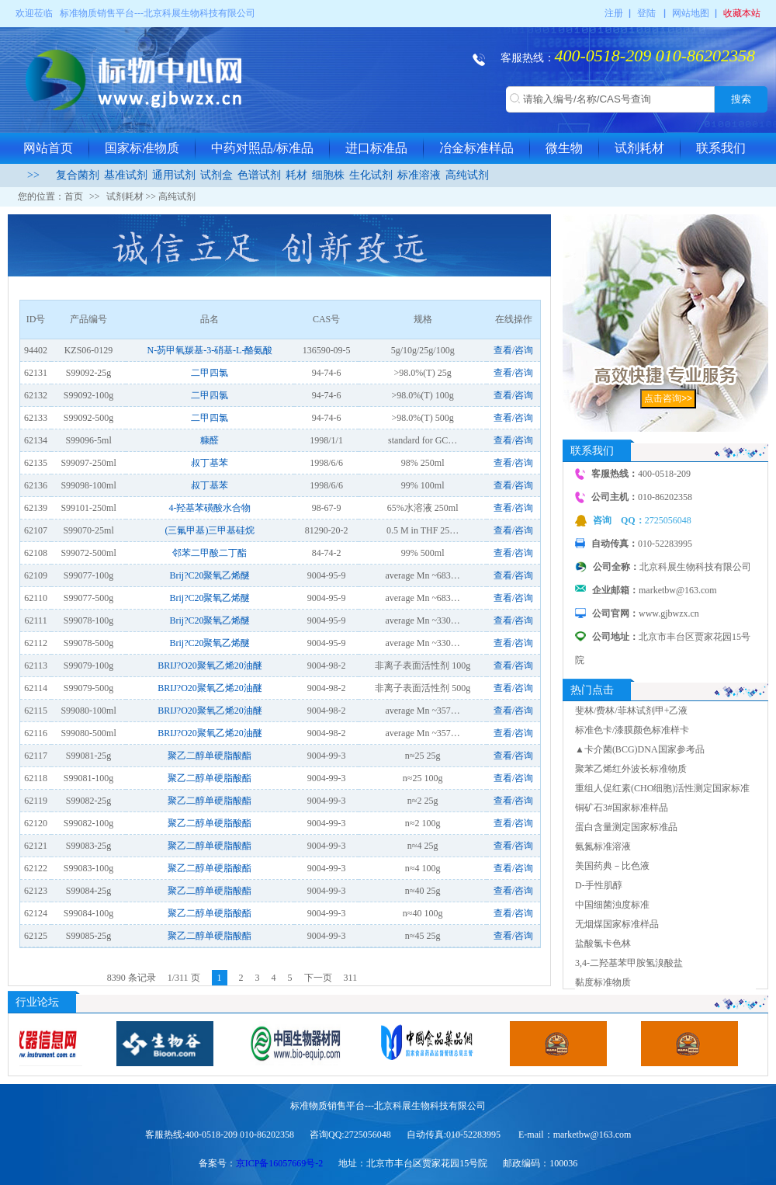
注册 (614, 13)
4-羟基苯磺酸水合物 (209, 507)
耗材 (296, 175)
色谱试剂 (259, 175)
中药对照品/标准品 (262, 148)
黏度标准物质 (603, 982)
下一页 (318, 977)
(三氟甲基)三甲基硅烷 (210, 530)
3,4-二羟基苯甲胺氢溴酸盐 (629, 962)
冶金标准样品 (476, 148)
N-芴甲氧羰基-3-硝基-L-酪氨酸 (209, 350)
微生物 (564, 148)
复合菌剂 (77, 175)
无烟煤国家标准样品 (617, 924)
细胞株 (328, 175)
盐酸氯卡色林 (603, 943)
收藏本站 (741, 13)
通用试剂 (174, 175)
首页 (73, 196)
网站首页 (48, 148)
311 (351, 977)
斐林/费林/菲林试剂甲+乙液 (631, 710)
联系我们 (721, 148)
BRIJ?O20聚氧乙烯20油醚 (210, 665)
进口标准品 (376, 148)
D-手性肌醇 (598, 885)
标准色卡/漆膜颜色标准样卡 (632, 730)
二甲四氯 (209, 372)
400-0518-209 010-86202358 (655, 55)
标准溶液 (419, 175)
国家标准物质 (142, 148)
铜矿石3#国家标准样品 (621, 807)
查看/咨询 (513, 350)
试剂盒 (216, 175)
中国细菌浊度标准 (612, 904)
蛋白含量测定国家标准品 (626, 827)
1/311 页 (184, 977)
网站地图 (690, 13)
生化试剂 (371, 175)
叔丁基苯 (209, 462)
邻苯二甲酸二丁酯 (209, 552)
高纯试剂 (467, 175)
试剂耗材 (639, 148)
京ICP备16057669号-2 (280, 1163)
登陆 (646, 13)
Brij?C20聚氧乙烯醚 (209, 575)
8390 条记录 (131, 977)
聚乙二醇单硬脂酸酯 (209, 755)
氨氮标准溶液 (603, 846)
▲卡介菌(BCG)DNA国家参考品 (640, 749)
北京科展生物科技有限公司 (199, 13)
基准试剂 (125, 175)
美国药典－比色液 (612, 865)
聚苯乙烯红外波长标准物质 (631, 768)
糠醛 (209, 440)
